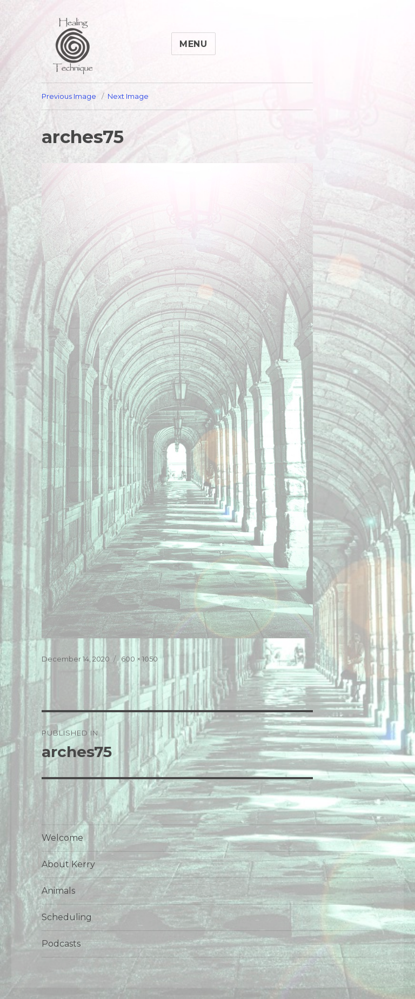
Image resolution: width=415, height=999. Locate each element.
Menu (193, 44)
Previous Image (69, 96)
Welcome (62, 838)
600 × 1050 (139, 658)
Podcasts (61, 944)
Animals (58, 891)
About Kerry (68, 864)
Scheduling (67, 917)
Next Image (128, 96)
